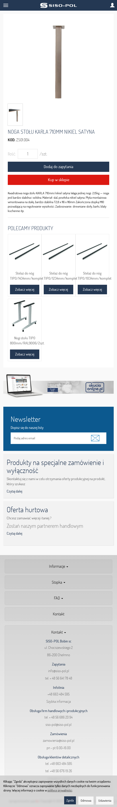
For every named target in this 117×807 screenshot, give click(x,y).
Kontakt (58, 614)
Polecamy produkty (30, 228)
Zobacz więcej (24, 289)
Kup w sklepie (58, 179)
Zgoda (70, 800)
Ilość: (12, 154)
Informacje (58, 566)
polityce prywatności (60, 790)
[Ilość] (28, 154)
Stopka (58, 582)
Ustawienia (104, 801)
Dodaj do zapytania (58, 166)
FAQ (58, 598)
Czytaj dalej (14, 491)
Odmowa (86, 801)
